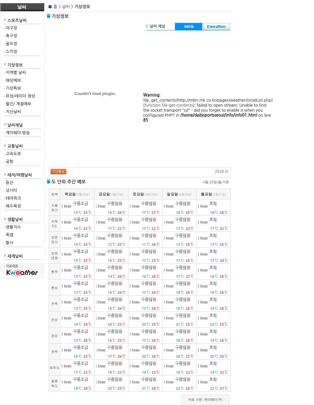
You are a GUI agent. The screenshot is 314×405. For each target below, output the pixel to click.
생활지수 (13, 227)
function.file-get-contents (169, 105)
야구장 (11, 28)
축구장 (11, 36)
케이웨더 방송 (18, 133)
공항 (9, 162)
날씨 (66, 7)
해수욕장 (13, 206)
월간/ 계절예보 (18, 104)
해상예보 (13, 80)
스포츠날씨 (17, 20)
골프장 (11, 44)
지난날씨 (13, 112)
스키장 (11, 52)
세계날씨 (15, 256)
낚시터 (11, 190)
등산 (9, 183)
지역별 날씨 (16, 73)
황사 (9, 243)
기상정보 (15, 65)
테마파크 (13, 198)
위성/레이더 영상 (20, 96)
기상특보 (13, 88)
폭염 (9, 235)
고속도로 (13, 154)
